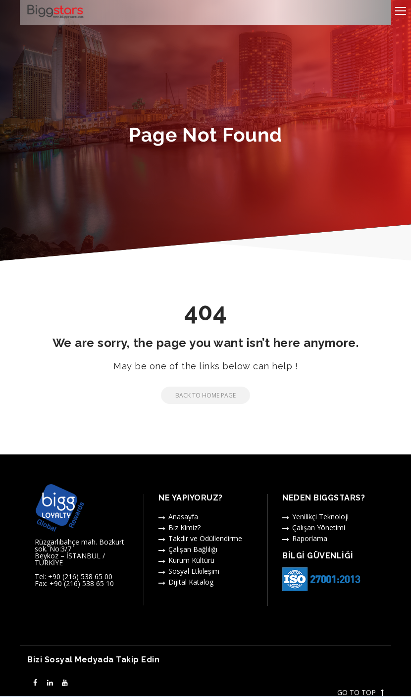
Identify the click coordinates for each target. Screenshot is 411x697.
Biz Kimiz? (184, 527)
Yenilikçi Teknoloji (320, 516)
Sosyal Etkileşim (193, 571)
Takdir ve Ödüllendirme (205, 538)
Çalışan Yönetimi (318, 527)
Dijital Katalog (190, 582)
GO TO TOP (360, 692)
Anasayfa (183, 516)
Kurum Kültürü (191, 560)
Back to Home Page (198, 395)
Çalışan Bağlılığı (192, 549)
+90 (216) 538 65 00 (80, 576)
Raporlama (309, 538)
